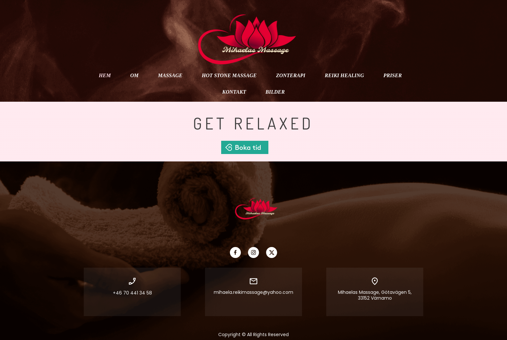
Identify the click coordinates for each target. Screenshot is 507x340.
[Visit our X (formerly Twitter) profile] (271, 252)
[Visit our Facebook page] (235, 252)
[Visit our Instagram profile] (253, 252)
